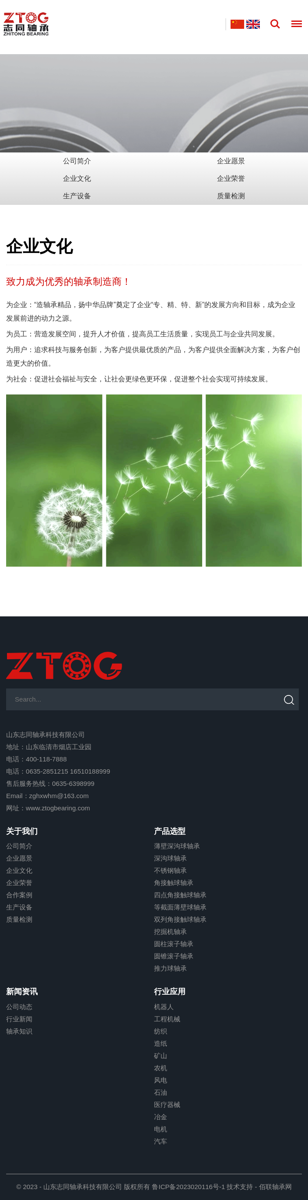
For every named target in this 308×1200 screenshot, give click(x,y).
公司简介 (77, 161)
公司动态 (19, 1006)
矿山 (160, 1055)
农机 (160, 1068)
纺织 (160, 1031)
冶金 (160, 1116)
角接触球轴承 (173, 882)
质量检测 (231, 196)
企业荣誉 (231, 178)
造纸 (160, 1043)
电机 (160, 1129)
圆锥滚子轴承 (173, 956)
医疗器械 (167, 1104)
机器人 (164, 1006)
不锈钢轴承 (170, 870)
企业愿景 (231, 161)
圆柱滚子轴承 (173, 944)
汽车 (160, 1141)
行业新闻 (19, 1019)
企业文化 (77, 178)
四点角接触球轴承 (180, 895)
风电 (160, 1080)
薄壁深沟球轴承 (177, 846)
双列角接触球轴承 (180, 919)
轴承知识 (19, 1031)
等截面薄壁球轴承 (180, 907)
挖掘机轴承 (170, 931)
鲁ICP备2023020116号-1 (188, 1186)
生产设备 (77, 196)
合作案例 (19, 895)
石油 (160, 1092)
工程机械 (167, 1019)
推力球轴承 (170, 968)
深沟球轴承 (170, 858)
